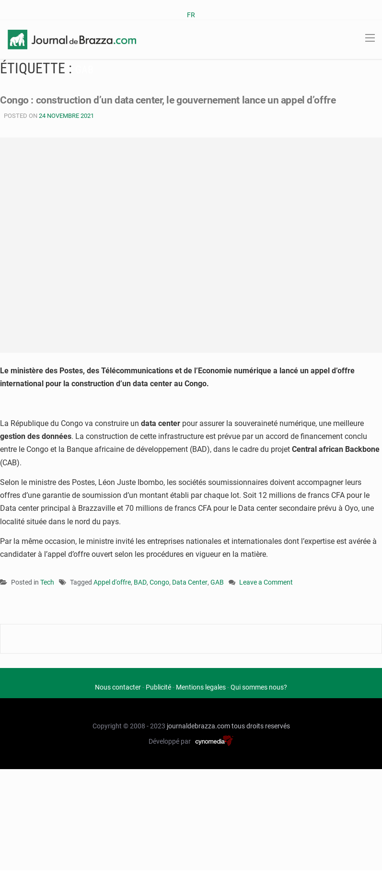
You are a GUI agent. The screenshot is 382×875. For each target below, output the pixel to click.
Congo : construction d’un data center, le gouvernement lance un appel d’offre (171, 100)
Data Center (190, 582)
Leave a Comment (266, 582)
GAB (217, 582)
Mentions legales (201, 687)
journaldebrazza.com (198, 726)
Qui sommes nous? (259, 687)
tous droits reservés (261, 726)
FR (191, 15)
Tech (47, 582)
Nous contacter (118, 687)
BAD (140, 582)
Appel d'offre (112, 582)
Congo (159, 582)
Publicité (158, 687)
